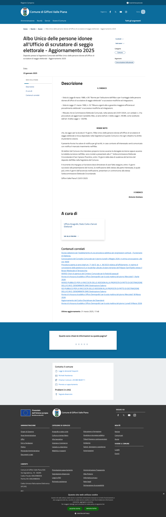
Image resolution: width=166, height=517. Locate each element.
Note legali (87, 481)
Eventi (117, 453)
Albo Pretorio (88, 474)
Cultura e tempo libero (60, 435)
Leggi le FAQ (56, 477)
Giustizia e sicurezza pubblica (93, 435)
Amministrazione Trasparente (94, 470)
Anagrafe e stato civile (60, 431)
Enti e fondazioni (27, 443)
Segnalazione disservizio (61, 474)
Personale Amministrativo (30, 450)
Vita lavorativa (57, 439)
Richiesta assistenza (59, 481)
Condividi (120, 39)
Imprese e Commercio (60, 443)
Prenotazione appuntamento (62, 470)
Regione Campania (27, 2)
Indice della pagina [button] (32, 80)
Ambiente (86, 443)
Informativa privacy (90, 477)
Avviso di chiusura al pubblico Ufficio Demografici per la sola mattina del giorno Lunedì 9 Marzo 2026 (101, 303)
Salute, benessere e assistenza (94, 446)
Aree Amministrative (28, 435)
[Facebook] (108, 11)
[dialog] (83, 504)
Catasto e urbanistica (59, 447)
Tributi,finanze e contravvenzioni (95, 439)
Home (25, 29)
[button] (83, 513)
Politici (23, 447)
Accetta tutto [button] (75, 509)
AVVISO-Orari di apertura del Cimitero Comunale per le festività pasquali (89, 273)
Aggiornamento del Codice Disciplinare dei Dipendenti (82, 300)
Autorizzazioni (88, 450)
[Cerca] (142, 11)
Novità (33, 29)
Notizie (117, 431)
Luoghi (117, 449)
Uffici (22, 439)
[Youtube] (118, 11)
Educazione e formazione (92, 431)
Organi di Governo (27, 431)
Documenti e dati (27, 454)
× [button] (163, 494)
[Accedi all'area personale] (134, 2)
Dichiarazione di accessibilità (93, 485)
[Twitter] (113, 11)
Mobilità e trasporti (59, 450)
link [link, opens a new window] (103, 504)
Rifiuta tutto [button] (91, 508)
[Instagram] (124, 11)
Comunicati (119, 435)
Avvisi (40, 29)
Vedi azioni (120, 43)
